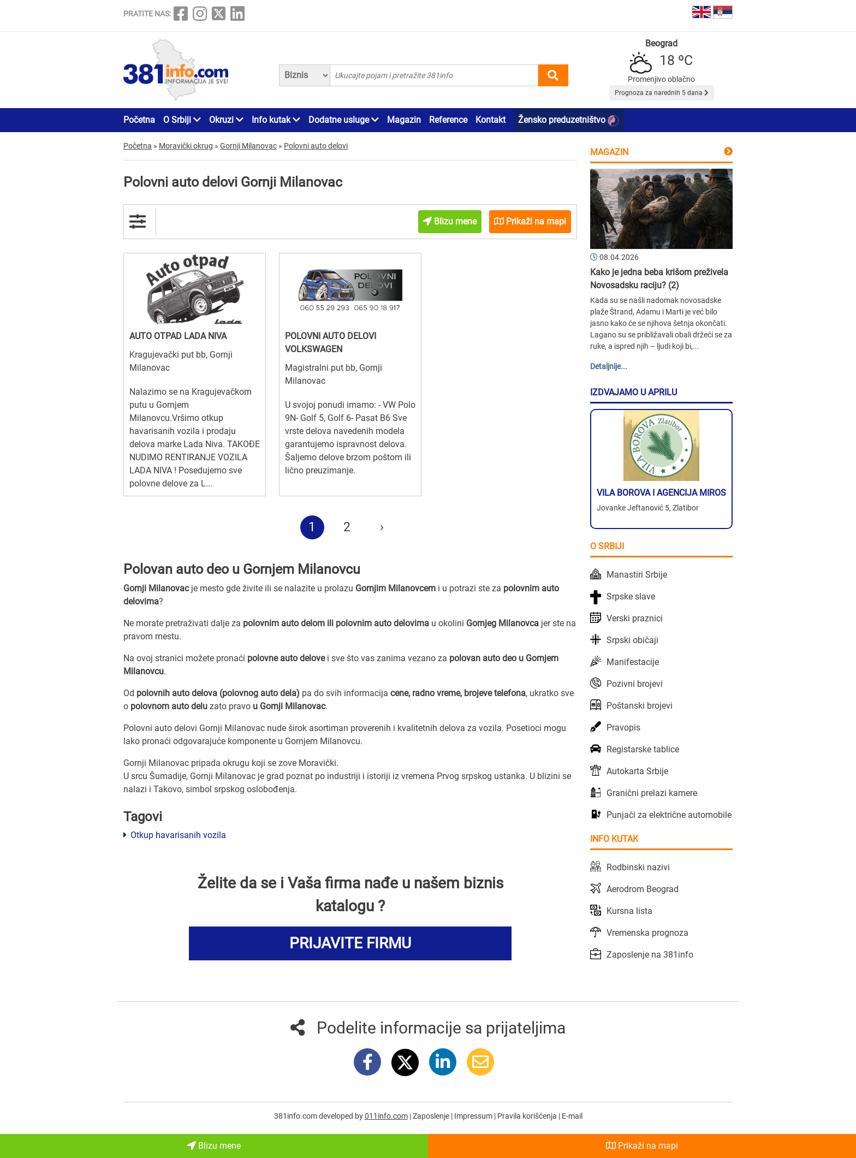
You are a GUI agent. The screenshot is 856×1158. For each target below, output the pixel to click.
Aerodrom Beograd (643, 889)
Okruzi (226, 120)
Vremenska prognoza (647, 933)
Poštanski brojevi (640, 705)
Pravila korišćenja (527, 1116)
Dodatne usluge (343, 120)
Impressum (474, 1116)
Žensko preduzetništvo (568, 120)
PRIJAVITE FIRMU (350, 943)
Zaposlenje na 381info (650, 954)
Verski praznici (635, 618)
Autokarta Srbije (637, 771)
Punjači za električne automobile (669, 815)
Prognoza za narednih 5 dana (662, 93)
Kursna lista (629, 911)
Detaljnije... (608, 366)
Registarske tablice (643, 749)
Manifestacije (633, 662)
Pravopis (623, 727)
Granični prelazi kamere (652, 793)
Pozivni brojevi (635, 684)
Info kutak (276, 120)
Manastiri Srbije (637, 574)
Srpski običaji (632, 640)
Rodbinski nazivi (638, 867)
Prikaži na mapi (642, 1146)
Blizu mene (214, 1146)
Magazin (404, 120)
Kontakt (490, 120)
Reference (448, 120)
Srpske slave (631, 596)
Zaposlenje (432, 1116)
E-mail (572, 1116)
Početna (139, 120)
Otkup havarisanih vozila (174, 835)
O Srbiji (182, 120)
